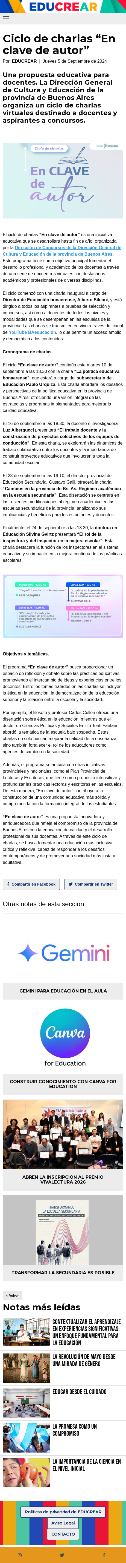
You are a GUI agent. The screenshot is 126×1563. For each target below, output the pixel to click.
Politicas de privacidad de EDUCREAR (63, 1512)
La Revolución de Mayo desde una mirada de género (84, 1360)
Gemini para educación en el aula (63, 991)
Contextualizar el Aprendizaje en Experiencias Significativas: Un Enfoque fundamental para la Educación (86, 1332)
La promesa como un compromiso (74, 1430)
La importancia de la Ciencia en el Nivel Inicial (86, 1465)
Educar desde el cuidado (79, 1392)
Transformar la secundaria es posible (63, 1272)
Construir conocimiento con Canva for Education (63, 1084)
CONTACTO (63, 1534)
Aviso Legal (63, 1523)
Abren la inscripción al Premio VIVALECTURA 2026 (63, 1180)
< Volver (12, 1296)
